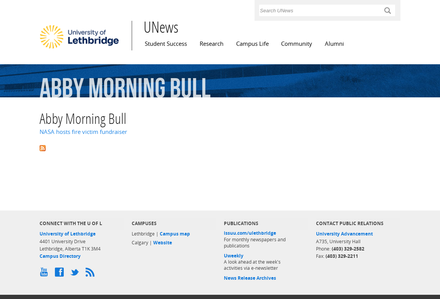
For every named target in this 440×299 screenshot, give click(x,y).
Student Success (166, 44)
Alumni (334, 44)
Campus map (175, 234)
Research (211, 44)
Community (296, 44)
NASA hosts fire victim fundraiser (83, 132)
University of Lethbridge (68, 234)
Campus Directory (60, 256)
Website (162, 243)
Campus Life (252, 44)
